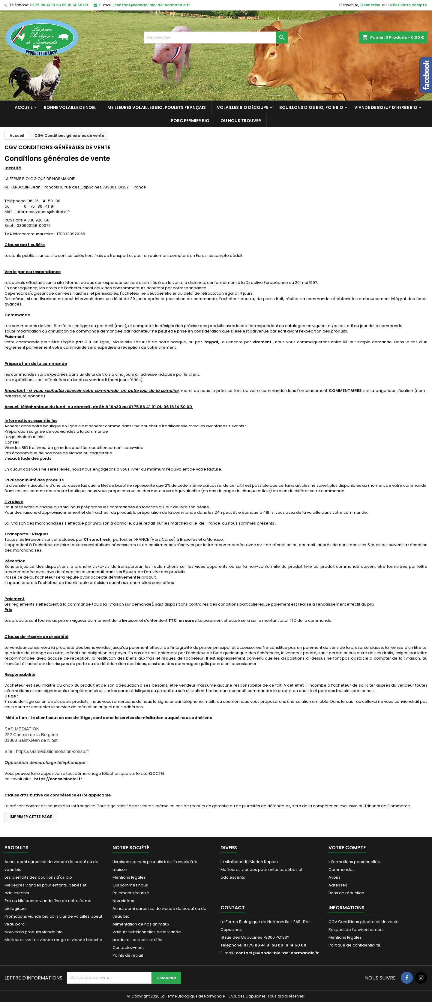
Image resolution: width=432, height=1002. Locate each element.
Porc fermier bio (190, 121)
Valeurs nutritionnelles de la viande (146, 932)
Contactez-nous (128, 947)
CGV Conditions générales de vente (363, 922)
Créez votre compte (407, 5)
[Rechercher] (216, 38)
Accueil (24, 107)
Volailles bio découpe (242, 107)
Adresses (337, 885)
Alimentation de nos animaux (140, 924)
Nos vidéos (123, 901)
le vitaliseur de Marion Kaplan (249, 862)
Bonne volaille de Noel (70, 107)
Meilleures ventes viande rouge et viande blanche (53, 940)
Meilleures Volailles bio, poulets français (156, 107)
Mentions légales (129, 877)
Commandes (341, 869)
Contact (232, 907)
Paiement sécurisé (130, 893)
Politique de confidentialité (354, 945)
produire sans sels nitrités (137, 940)
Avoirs (334, 877)
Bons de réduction (346, 893)
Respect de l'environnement (356, 929)
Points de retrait (127, 955)
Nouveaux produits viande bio (33, 932)
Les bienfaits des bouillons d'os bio (38, 877)
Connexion (370, 5)
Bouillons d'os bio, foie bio (311, 107)
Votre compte (347, 847)
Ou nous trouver (240, 121)
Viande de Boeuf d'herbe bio (385, 107)
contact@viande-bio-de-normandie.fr (152, 5)
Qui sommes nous (130, 885)
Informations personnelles (354, 862)
